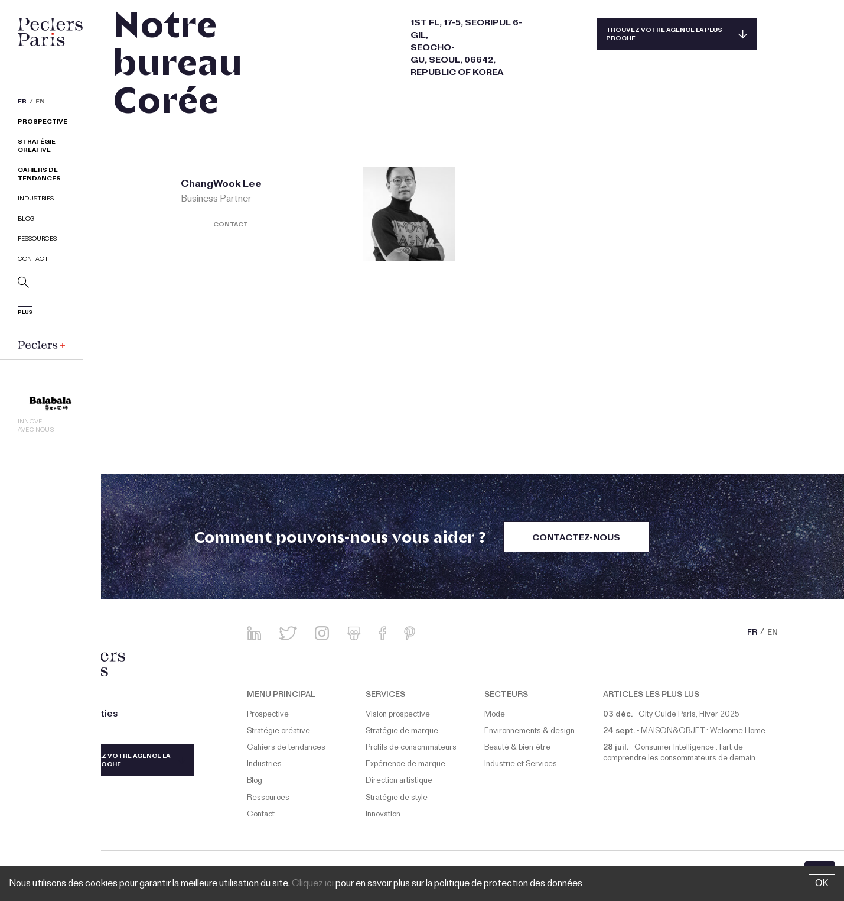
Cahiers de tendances (39, 175)
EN (40, 103)
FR (22, 103)
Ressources (37, 240)
